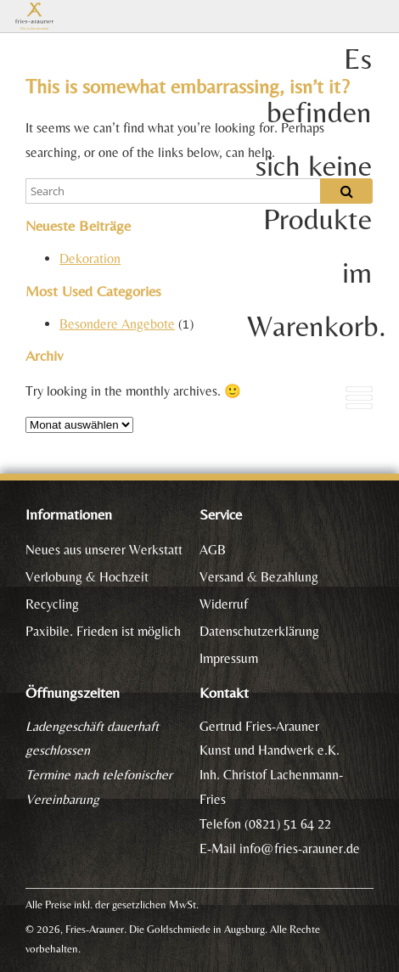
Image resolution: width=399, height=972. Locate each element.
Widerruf (224, 604)
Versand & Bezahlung (259, 577)
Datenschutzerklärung (259, 631)
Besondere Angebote (117, 324)
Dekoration (90, 258)
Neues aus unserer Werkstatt (104, 550)
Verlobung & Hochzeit (87, 577)
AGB (213, 550)
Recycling (52, 604)
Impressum (229, 658)
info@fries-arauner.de (299, 848)
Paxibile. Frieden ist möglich (103, 631)
